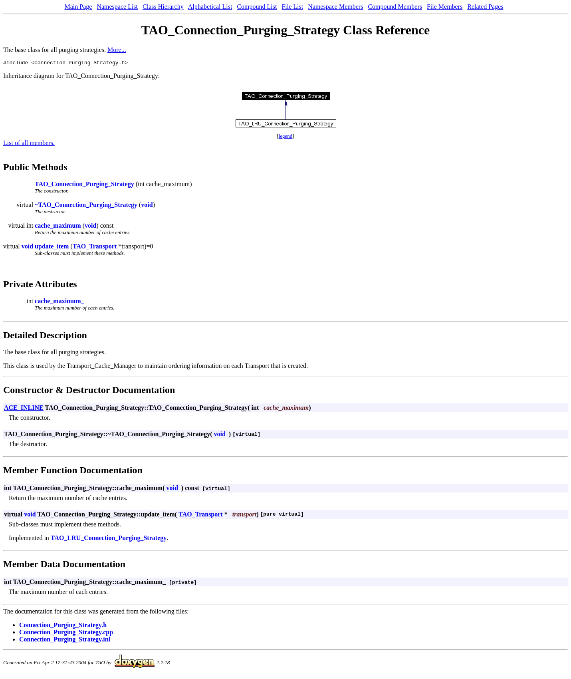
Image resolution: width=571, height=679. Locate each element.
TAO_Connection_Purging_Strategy (84, 185)
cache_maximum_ (59, 302)
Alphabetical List (210, 6)
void (147, 206)
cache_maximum (58, 226)
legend (286, 137)
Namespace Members (335, 6)
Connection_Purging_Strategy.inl (64, 640)
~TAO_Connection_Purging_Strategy (86, 206)
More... (116, 49)
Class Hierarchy (163, 6)
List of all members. (29, 144)
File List (292, 6)
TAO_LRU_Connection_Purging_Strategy (109, 539)
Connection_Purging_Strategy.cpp (66, 633)
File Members (444, 6)
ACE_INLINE (24, 408)
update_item (52, 247)
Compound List (257, 6)
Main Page (78, 6)
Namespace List (117, 6)
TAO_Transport (95, 247)
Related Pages (485, 6)
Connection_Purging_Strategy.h (63, 626)
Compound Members (395, 6)
